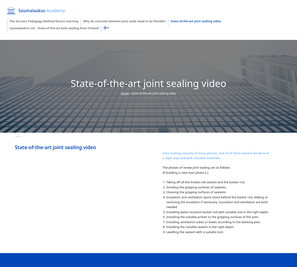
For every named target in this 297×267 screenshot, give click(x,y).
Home (125, 93)
